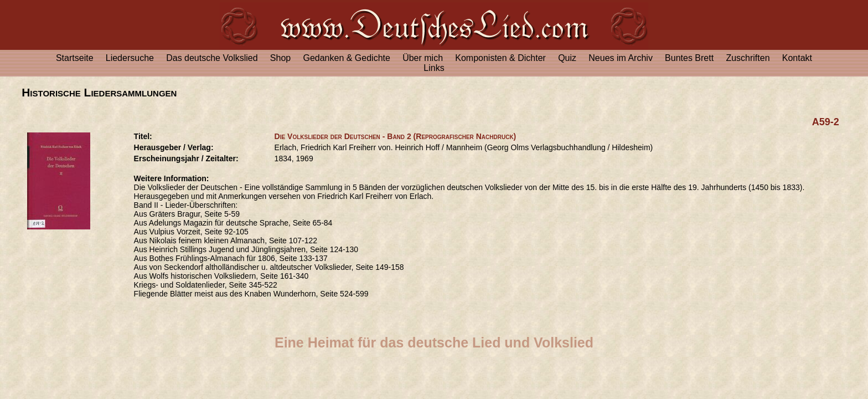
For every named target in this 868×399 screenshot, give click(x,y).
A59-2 (825, 121)
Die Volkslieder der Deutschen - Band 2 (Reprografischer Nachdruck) (395, 136)
